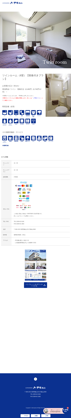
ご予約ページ (36, 98)
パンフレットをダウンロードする (34, 285)
